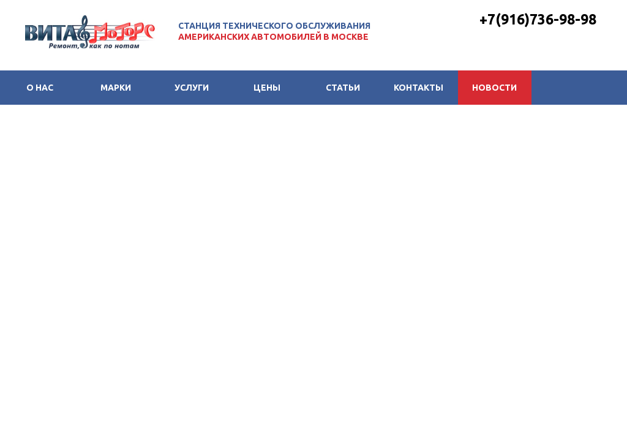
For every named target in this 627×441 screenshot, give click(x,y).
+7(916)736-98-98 (537, 19)
